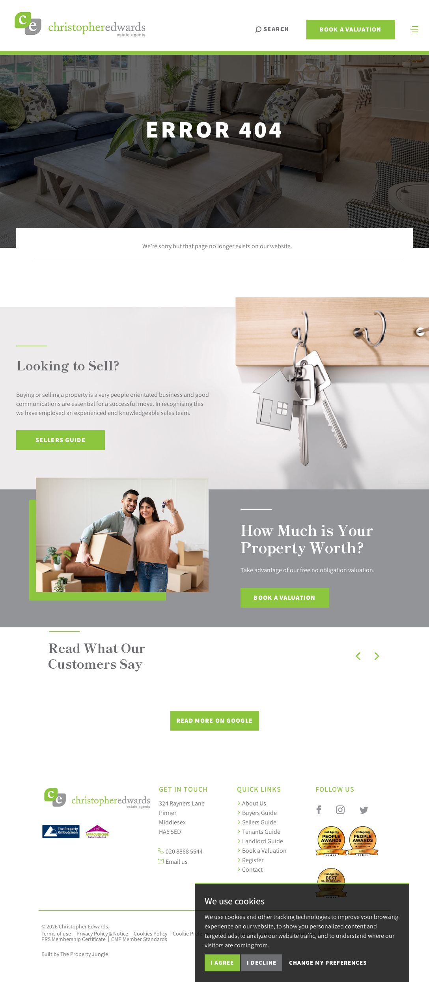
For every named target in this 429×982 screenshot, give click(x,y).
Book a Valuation (350, 29)
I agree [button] (222, 962)
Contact (250, 869)
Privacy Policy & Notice (102, 933)
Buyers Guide (257, 812)
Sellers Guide (60, 440)
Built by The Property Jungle (74, 954)
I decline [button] (261, 962)
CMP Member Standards (139, 939)
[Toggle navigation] (414, 28)
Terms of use (56, 933)
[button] (358, 656)
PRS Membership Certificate (73, 939)
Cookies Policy (150, 933)
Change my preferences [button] (328, 962)
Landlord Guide (260, 841)
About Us (251, 803)
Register (250, 860)
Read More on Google (214, 720)
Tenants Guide (258, 831)
